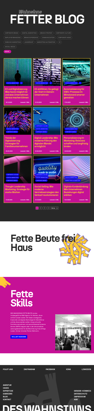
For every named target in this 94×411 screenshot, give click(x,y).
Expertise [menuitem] (8, 391)
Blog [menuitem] (5, 397)
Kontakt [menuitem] (7, 399)
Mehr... (7, 51)
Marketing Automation (46, 42)
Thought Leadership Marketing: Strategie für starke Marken (17, 189)
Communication (48, 37)
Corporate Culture (63, 33)
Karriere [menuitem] (7, 394)
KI (60, 42)
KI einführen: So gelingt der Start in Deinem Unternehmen (46, 92)
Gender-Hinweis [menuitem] (82, 391)
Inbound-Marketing (13, 42)
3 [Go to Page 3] (44, 208)
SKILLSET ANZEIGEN (19, 337)
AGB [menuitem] (76, 399)
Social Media (10, 47)
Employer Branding (12, 37)
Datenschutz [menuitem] (80, 394)
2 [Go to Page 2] (40, 208)
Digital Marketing (29, 33)
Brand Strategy (46, 33)
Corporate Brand (11, 33)
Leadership (28, 42)
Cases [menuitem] (6, 388)
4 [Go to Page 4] (48, 208)
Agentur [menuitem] (7, 385)
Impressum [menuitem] (80, 397)
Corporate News (64, 37)
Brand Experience (31, 37)
